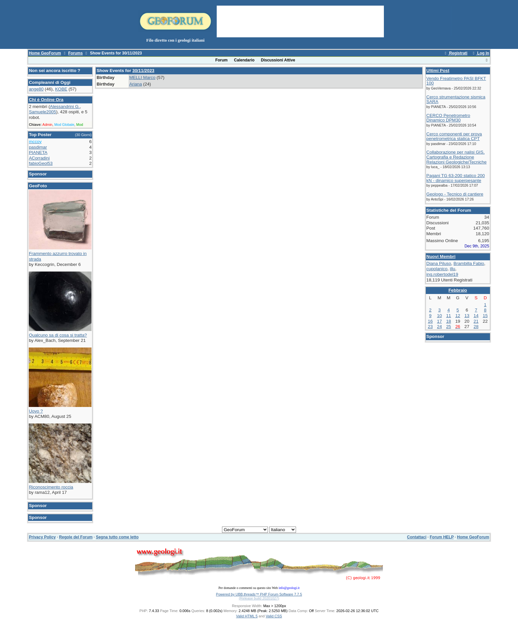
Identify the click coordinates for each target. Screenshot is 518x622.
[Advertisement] (300, 21)
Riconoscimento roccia (51, 487)
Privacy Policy (42, 537)
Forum (221, 60)
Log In (480, 53)
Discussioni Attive (278, 60)
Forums (75, 53)
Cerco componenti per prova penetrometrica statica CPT (454, 136)
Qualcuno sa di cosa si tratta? (58, 335)
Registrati (455, 53)
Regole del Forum (75, 537)
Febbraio (457, 290)
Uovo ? (36, 411)
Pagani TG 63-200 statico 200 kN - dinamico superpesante (455, 178)
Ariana (135, 84)
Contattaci (416, 537)
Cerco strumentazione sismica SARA (456, 99)
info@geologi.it (288, 588)
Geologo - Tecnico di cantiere (454, 194)
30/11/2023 (143, 70)
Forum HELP (442, 537)
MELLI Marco (142, 77)
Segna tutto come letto (117, 537)
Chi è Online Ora (46, 99)
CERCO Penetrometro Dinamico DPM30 (448, 118)
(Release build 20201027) (259, 598)
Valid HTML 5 (246, 616)
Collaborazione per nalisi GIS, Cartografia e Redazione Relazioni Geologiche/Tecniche (456, 157)
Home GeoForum (45, 53)
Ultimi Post (438, 70)
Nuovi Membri (441, 256)
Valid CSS (274, 616)
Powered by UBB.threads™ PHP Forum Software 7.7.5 (259, 594)
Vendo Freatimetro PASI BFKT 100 (456, 81)
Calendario (244, 60)
